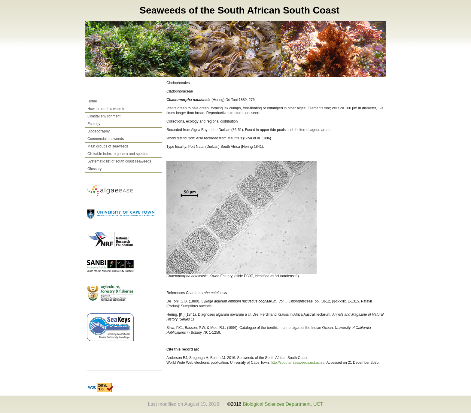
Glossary (94, 169)
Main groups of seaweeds (108, 146)
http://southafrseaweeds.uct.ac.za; (299, 362)
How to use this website (106, 109)
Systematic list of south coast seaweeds (119, 161)
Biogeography (98, 131)
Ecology (93, 124)
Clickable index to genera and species (117, 154)
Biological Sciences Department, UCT (283, 404)
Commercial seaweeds (105, 139)
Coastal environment (103, 116)
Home (92, 101)
